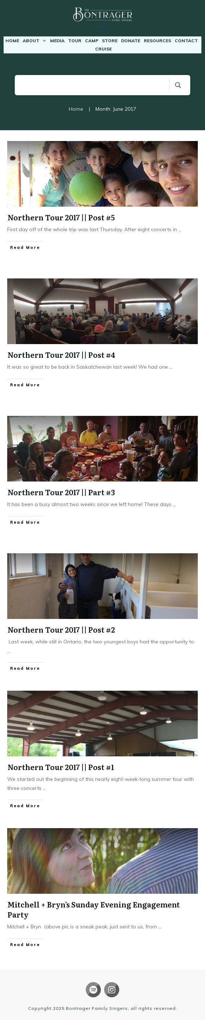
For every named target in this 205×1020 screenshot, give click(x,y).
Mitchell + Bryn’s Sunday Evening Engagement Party (94, 909)
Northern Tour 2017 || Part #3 (61, 492)
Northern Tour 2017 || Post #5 (61, 217)
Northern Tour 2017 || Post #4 (61, 354)
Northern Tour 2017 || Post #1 (61, 766)
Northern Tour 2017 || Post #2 (61, 629)
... (180, 229)
